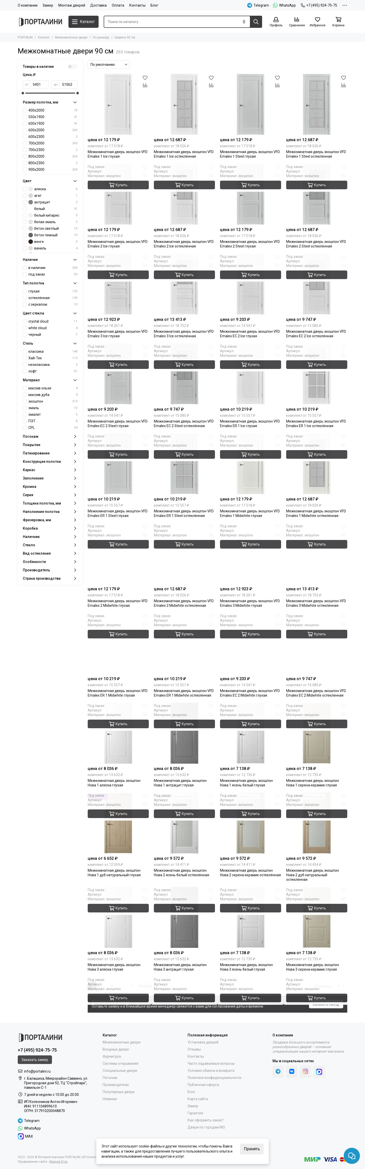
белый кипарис (53, 215)
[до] (69, 84)
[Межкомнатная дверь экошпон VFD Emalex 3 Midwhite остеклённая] (316, 553)
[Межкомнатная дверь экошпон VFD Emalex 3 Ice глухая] (118, 284)
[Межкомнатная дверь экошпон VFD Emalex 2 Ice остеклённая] (184, 194)
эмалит (53, 414)
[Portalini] (40, 22)
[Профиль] (276, 22)
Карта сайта (198, 1099)
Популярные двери (119, 1092)
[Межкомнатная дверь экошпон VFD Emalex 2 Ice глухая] (118, 194)
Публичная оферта (203, 1085)
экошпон (53, 401)
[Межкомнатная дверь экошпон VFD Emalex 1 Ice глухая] (118, 104)
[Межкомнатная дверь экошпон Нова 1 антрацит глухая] (184, 733)
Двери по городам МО (206, 1127)
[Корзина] (338, 22)
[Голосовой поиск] (244, 22)
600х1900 (53, 123)
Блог (154, 5)
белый (53, 208)
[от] (39, 84)
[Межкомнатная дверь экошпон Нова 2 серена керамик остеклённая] (250, 822)
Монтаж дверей (71, 5)
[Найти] (256, 22)
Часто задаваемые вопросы (211, 1063)
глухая (53, 291)
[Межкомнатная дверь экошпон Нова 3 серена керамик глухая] (316, 917)
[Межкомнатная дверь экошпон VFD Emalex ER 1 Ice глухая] (250, 373)
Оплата (118, 5)
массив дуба (53, 394)
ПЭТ (53, 421)
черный (53, 334)
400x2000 (53, 110)
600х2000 (53, 130)
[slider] (22, 93)
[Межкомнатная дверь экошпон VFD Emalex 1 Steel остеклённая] (316, 104)
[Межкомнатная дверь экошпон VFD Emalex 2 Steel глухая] (250, 194)
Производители (116, 1085)
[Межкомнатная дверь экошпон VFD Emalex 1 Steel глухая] (250, 104)
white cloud (53, 328)
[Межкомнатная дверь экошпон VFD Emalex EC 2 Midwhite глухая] (250, 643)
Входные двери (116, 1049)
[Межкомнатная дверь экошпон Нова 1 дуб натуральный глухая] (118, 822)
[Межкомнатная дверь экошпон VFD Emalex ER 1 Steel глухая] (118, 463)
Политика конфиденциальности (214, 1078)
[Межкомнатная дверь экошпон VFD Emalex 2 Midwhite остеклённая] (184, 553)
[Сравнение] (297, 22)
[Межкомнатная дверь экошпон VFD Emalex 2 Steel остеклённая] (316, 194)
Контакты (137, 5)
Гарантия (195, 1113)
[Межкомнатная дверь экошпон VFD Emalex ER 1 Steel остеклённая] (184, 463)
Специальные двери (120, 1071)
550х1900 (53, 117)
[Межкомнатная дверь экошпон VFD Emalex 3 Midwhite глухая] (250, 553)
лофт (53, 371)
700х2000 (53, 143)
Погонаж (110, 1078)
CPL (53, 427)
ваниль (53, 248)
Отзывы (194, 1049)
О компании (28, 5)
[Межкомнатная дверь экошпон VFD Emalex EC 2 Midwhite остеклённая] (316, 643)
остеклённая (53, 298)
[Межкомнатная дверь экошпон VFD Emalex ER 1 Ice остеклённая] (316, 373)
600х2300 (53, 136)
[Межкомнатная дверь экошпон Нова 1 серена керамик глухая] (316, 733)
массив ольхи (53, 388)
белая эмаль (53, 222)
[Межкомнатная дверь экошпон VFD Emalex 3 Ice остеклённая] (184, 284)
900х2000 (53, 169)
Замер (48, 5)
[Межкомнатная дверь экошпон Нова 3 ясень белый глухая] (250, 917)
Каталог (44, 37)
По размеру (101, 37)
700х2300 (53, 150)
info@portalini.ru (37, 1071)
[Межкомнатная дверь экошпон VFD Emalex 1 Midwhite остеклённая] (316, 463)
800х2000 (53, 156)
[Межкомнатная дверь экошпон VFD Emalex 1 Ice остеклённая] (184, 104)
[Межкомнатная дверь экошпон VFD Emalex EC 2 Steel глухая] (118, 373)
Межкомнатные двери (71, 37)
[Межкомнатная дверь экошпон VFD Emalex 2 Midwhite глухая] (118, 553)
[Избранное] (317, 22)
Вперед (148, 986)
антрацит (53, 202)
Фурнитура (112, 1056)
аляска (53, 189)
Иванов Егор (58, 1161)
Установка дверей (203, 1042)
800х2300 (53, 163)
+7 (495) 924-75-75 (319, 5)
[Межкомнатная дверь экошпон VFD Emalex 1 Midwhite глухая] (250, 463)
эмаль (53, 408)
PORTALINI (25, 37)
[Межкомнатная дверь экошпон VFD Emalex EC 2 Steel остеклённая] (184, 373)
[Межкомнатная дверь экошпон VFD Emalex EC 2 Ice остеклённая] (316, 284)
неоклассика (53, 364)
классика (53, 351)
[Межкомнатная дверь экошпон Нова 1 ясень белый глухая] (250, 733)
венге (53, 241)
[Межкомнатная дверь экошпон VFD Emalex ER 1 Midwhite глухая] (118, 643)
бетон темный (53, 235)
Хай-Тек (53, 358)
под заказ (53, 274)
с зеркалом (53, 304)
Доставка (98, 5)
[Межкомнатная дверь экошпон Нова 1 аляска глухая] (118, 733)
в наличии (53, 267)
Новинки (110, 1099)
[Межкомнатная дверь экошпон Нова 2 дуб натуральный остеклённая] (316, 822)
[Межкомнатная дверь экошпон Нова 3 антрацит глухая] (184, 917)
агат (53, 195)
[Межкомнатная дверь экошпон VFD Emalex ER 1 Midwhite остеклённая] (184, 643)
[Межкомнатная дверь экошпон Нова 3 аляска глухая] (118, 917)
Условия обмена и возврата (211, 1071)
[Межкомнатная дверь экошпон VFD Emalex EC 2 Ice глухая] (250, 284)
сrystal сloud (53, 321)
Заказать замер (326, 1004)
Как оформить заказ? (206, 1120)
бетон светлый (53, 228)
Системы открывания (120, 1063)
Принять (252, 1148)
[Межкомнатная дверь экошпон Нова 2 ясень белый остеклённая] (184, 822)
